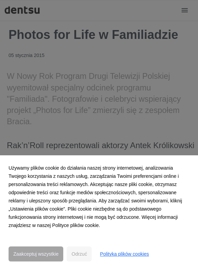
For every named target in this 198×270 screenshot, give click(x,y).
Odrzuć (79, 254)
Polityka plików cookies (124, 254)
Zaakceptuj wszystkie (35, 254)
